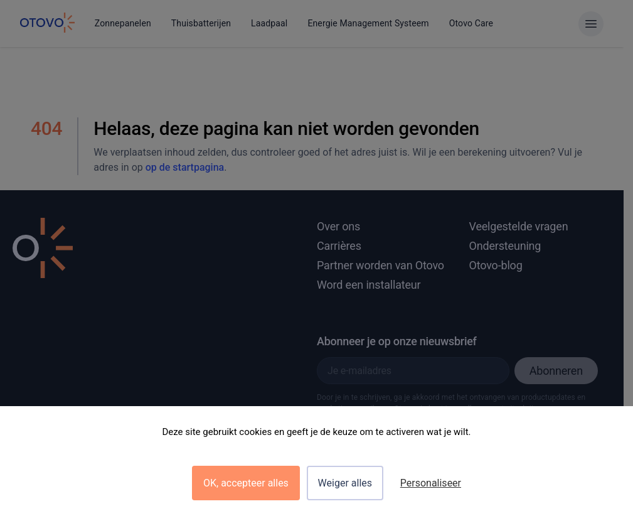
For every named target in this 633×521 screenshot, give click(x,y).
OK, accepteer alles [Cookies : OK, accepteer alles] (246, 483)
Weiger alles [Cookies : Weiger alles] (345, 483)
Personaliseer (430, 483)
